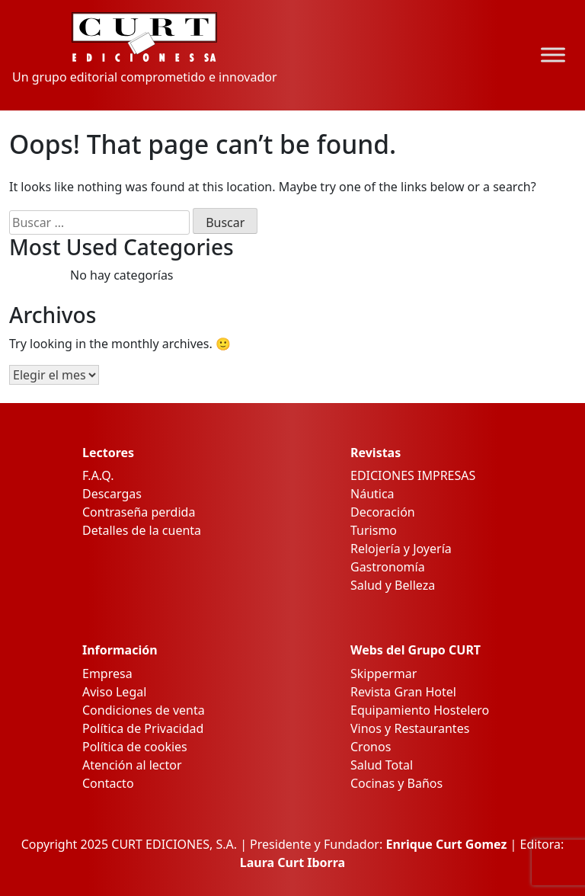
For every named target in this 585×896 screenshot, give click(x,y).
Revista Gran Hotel (403, 691)
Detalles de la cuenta (141, 530)
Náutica (372, 493)
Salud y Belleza (392, 585)
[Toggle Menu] (553, 55)
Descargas (112, 493)
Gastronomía (387, 566)
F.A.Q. (98, 475)
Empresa (107, 673)
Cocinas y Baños (396, 783)
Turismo (373, 530)
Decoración (382, 512)
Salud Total (381, 765)
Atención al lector (132, 765)
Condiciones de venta (143, 710)
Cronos (370, 746)
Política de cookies (134, 746)
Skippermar (383, 673)
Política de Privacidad (142, 728)
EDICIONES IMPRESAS (412, 475)
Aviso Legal (114, 691)
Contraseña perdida (138, 512)
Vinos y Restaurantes (409, 728)
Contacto (108, 783)
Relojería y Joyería (401, 548)
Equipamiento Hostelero (419, 710)
